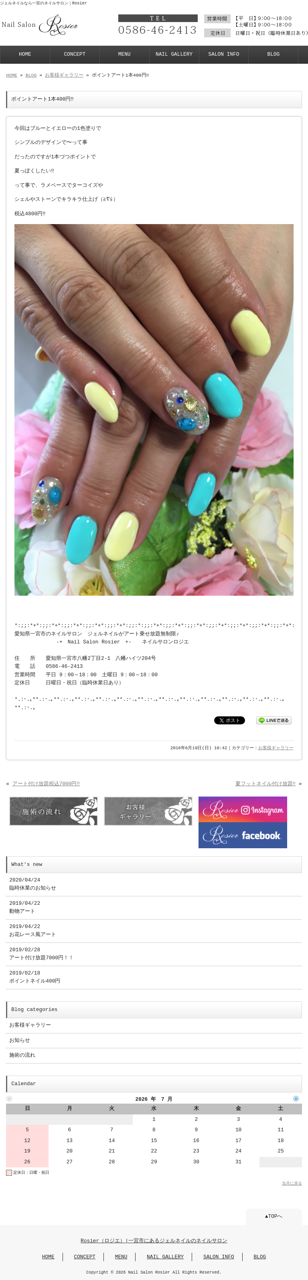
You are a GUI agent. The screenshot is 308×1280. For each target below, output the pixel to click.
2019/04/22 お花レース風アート (32, 930)
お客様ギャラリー (64, 75)
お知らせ (19, 1040)
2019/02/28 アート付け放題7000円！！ (41, 954)
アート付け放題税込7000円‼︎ (46, 784)
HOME (25, 54)
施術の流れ (22, 1055)
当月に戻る (292, 1183)
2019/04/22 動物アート (24, 907)
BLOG (273, 54)
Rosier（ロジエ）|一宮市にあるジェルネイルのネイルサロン (154, 1241)
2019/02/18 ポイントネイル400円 (34, 977)
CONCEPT (74, 54)
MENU (124, 54)
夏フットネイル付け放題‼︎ (265, 784)
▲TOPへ (274, 1216)
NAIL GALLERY (174, 54)
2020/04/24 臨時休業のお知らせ (32, 884)
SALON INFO (224, 54)
